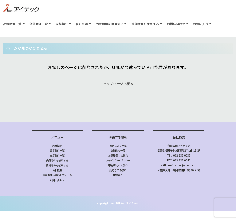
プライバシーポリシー (118, 160)
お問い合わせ (176, 24)
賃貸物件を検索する (145, 24)
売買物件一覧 (12, 24)
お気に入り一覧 (118, 145)
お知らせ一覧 (118, 150)
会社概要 (82, 24)
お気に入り (200, 24)
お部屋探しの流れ (118, 155)
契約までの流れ (118, 170)
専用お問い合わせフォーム (57, 175)
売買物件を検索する (110, 24)
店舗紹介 (62, 24)
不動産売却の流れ (118, 165)
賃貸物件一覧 (39, 24)
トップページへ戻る (118, 83)
